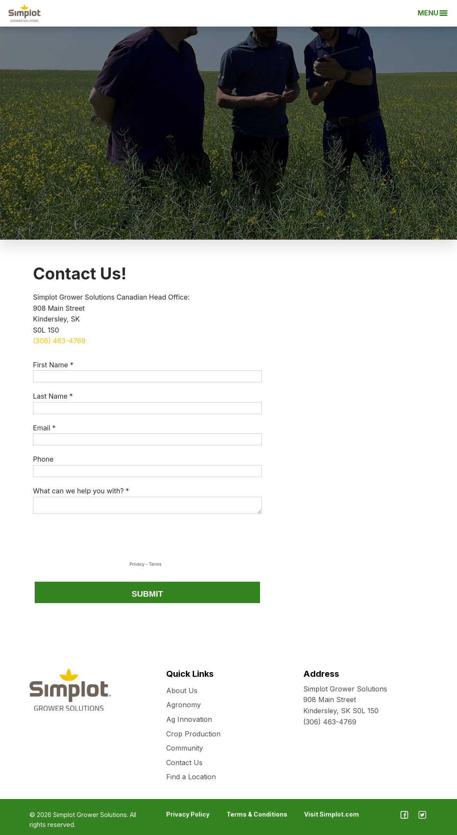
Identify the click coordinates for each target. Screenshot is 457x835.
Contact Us (184, 762)
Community (184, 748)
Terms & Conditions (257, 814)
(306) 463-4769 (329, 722)
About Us (181, 690)
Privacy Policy (187, 814)
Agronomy (183, 704)
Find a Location (191, 776)
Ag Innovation (189, 719)
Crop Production (193, 734)
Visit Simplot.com (331, 814)
